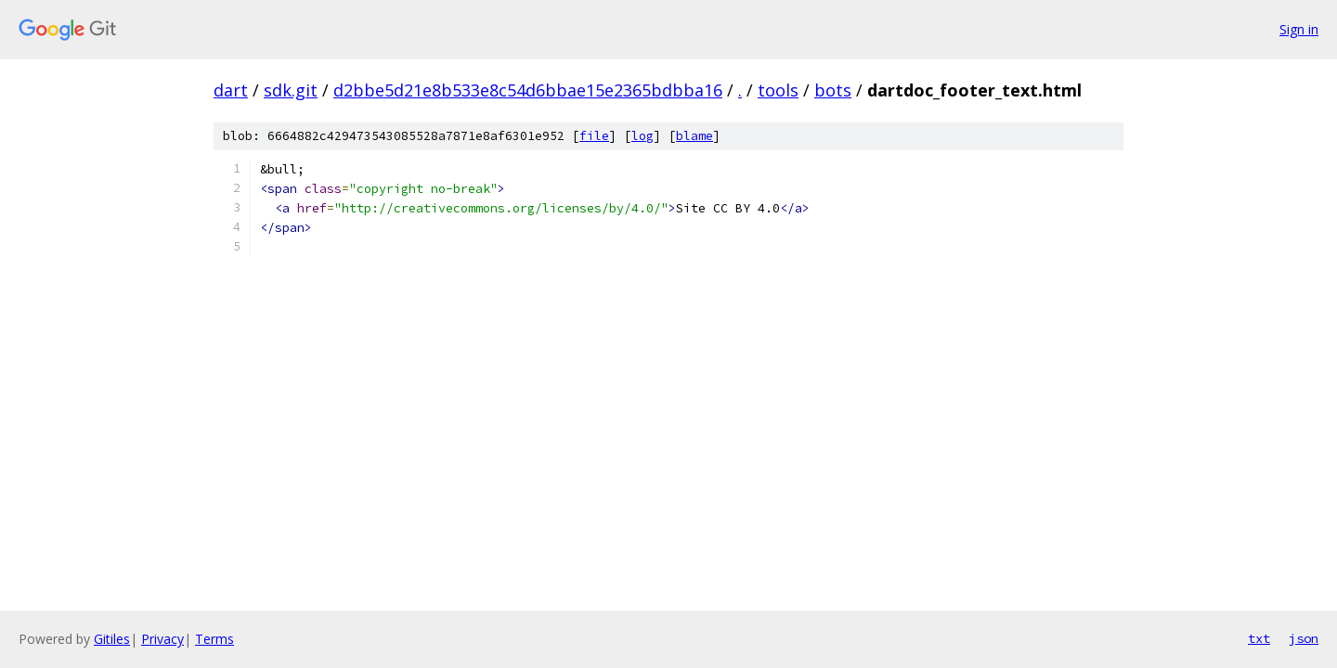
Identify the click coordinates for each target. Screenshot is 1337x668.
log (642, 136)
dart (231, 90)
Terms (214, 639)
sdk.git (291, 90)
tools (778, 90)
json (1303, 638)
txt (1259, 638)
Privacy (162, 639)
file (594, 136)
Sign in (1298, 29)
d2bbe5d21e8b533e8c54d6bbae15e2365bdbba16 (527, 90)
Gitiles (112, 639)
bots (832, 90)
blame (694, 136)
